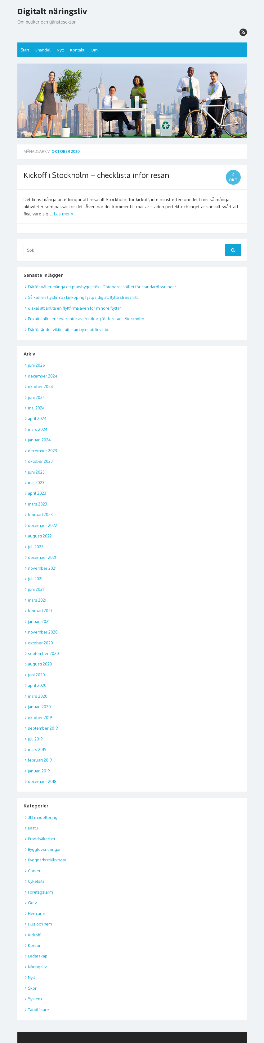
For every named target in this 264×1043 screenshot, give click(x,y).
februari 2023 (40, 514)
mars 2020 (37, 696)
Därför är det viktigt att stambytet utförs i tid (68, 329)
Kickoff (34, 934)
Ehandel (43, 49)
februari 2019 (40, 760)
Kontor (34, 945)
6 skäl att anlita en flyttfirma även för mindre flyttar (74, 308)
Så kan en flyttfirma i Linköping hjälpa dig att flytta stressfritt (83, 297)
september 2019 (43, 728)
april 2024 (37, 418)
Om (94, 49)
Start (24, 49)
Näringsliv (37, 966)
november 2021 (42, 568)
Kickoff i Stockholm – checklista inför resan (96, 175)
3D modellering (42, 817)
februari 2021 (40, 610)
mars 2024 (37, 429)
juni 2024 (36, 397)
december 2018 (42, 781)
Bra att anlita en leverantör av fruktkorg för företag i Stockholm (86, 318)
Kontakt (77, 49)
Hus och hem (40, 923)
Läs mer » (63, 213)
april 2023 (37, 493)
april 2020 (37, 685)
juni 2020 (36, 674)
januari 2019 (39, 770)
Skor (32, 988)
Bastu (33, 827)
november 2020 (43, 632)
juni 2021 (36, 589)
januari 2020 (39, 706)
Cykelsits (36, 881)
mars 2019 (37, 749)
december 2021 (42, 557)
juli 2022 (35, 546)
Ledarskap (37, 955)
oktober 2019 (40, 717)
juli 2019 (35, 738)
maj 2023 (36, 482)
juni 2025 (36, 365)
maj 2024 (36, 407)
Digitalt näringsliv (52, 11)
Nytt (60, 49)
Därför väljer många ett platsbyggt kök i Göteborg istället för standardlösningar (102, 286)
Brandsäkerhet (41, 838)
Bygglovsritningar (44, 849)
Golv (32, 902)
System (35, 998)
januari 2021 (39, 621)
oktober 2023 (40, 461)
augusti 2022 (40, 535)
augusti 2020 (40, 663)
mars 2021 (37, 600)
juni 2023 (36, 472)
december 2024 (42, 375)
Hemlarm (36, 913)
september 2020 (43, 653)
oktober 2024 (40, 386)
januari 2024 (39, 439)
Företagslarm (40, 892)
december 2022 (42, 525)
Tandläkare (38, 1009)
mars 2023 (37, 504)
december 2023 (42, 450)
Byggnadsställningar (47, 859)
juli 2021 (35, 578)
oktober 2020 (40, 642)
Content (35, 870)
